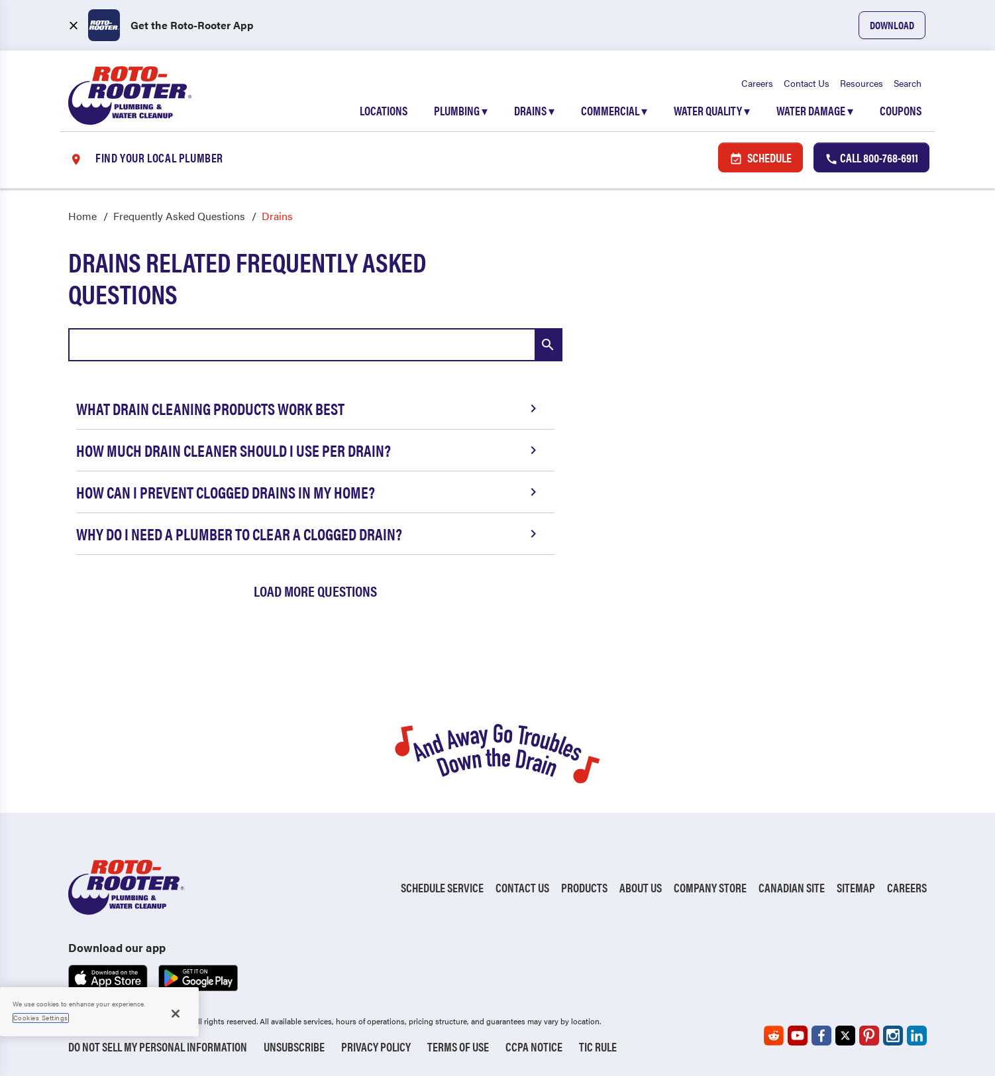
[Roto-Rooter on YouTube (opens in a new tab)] (798, 1036)
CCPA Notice (533, 1046)
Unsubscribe (294, 1046)
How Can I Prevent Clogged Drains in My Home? (308, 492)
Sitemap (856, 887)
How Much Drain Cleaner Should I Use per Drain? (308, 450)
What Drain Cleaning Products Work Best (308, 408)
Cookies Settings (40, 1017)
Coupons (900, 110)
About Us (640, 887)
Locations (383, 110)
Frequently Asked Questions (179, 215)
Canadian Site (792, 887)
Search (907, 83)
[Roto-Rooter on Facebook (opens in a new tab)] (821, 1036)
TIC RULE (598, 1046)
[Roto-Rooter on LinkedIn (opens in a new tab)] (917, 1036)
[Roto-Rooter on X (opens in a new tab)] (845, 1036)
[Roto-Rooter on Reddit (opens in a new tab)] (774, 1036)
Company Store (710, 887)
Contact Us (806, 83)
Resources (861, 83)
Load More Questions (315, 590)
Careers (757, 83)
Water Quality (712, 110)
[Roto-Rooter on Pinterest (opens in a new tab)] (869, 1036)
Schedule (760, 157)
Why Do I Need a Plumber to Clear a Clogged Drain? (308, 533)
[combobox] (315, 344)
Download (892, 24)
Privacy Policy (376, 1046)
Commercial (614, 110)
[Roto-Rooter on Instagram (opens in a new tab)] (893, 1036)
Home (82, 215)
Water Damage (814, 110)
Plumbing (461, 110)
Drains (534, 110)
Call (871, 157)
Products (584, 887)
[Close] (175, 1013)
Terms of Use (458, 1046)
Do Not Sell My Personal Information (157, 1046)
